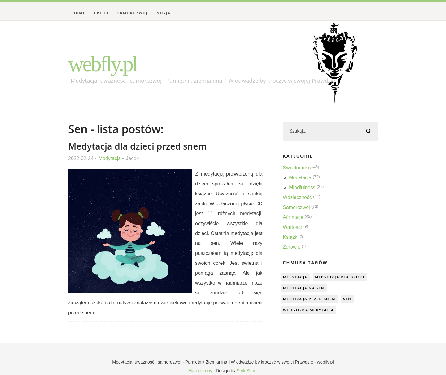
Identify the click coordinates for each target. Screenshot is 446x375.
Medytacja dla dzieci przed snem (138, 146)
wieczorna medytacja (309, 310)
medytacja (295, 277)
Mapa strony (200, 370)
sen (349, 299)
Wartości (292, 227)
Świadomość (297, 167)
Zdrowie (291, 247)
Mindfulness (302, 187)
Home (78, 13)
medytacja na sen (304, 288)
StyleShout (247, 370)
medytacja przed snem (310, 299)
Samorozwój (132, 13)
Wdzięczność (297, 197)
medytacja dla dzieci (341, 277)
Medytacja (109, 158)
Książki (291, 237)
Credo (101, 13)
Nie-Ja (163, 13)
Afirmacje (293, 217)
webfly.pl (103, 63)
